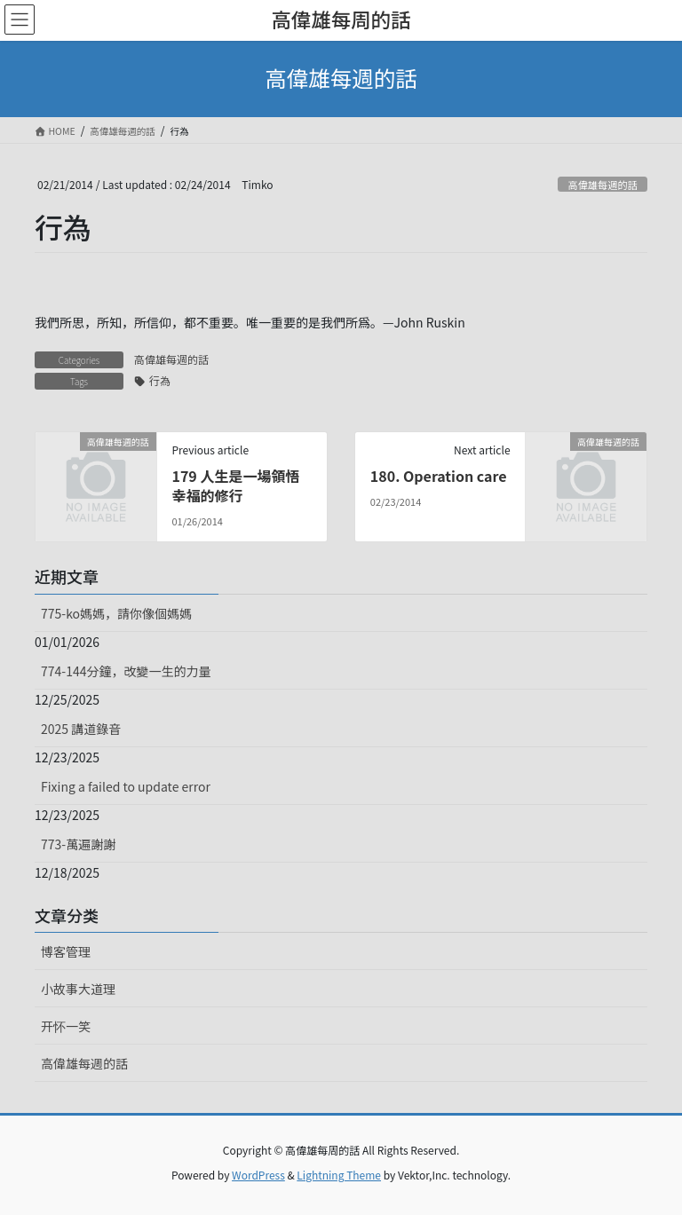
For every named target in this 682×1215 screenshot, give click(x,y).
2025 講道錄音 (81, 729)
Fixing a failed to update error (125, 786)
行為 (159, 380)
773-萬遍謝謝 (78, 844)
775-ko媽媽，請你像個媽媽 (116, 613)
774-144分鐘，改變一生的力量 (125, 671)
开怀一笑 (66, 1026)
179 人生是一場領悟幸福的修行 (235, 485)
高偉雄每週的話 (602, 185)
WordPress (258, 1174)
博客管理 (66, 951)
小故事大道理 (78, 989)
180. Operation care (438, 475)
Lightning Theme (339, 1174)
